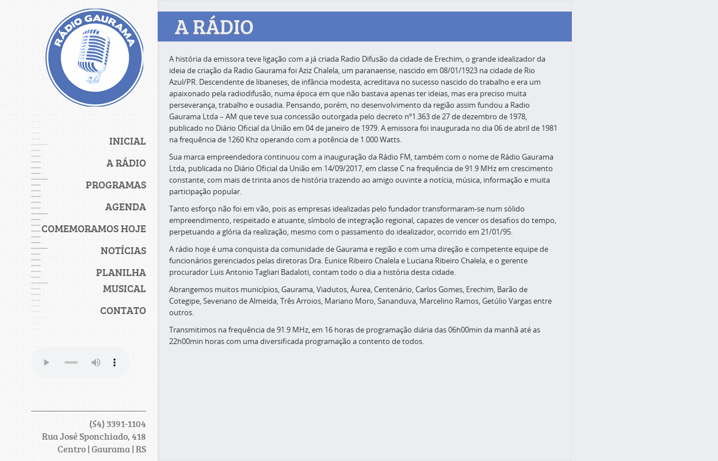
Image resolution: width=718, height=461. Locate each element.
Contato (123, 310)
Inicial (127, 141)
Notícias (123, 250)
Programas (116, 184)
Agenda (125, 206)
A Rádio (126, 162)
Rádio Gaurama (94, 60)
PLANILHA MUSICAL (121, 280)
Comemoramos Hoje (93, 228)
